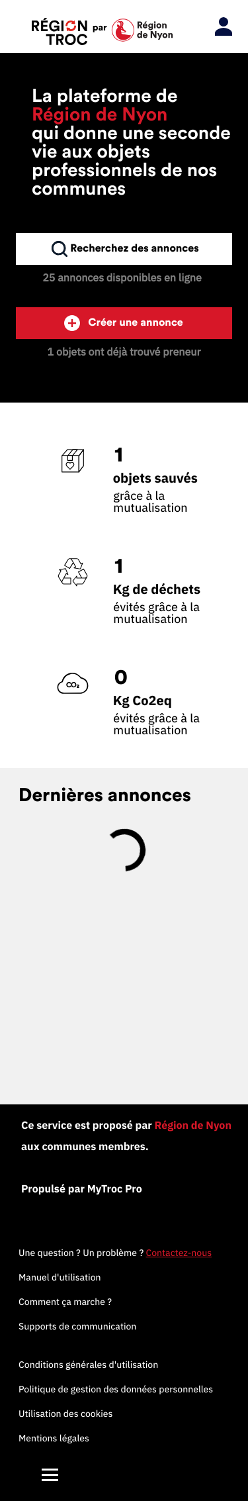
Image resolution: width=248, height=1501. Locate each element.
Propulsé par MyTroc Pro (81, 1189)
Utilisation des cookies (65, 1414)
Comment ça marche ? (65, 1302)
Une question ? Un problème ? (115, 1253)
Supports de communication (77, 1326)
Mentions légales (54, 1438)
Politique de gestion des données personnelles (116, 1389)
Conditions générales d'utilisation (88, 1365)
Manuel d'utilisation (60, 1277)
